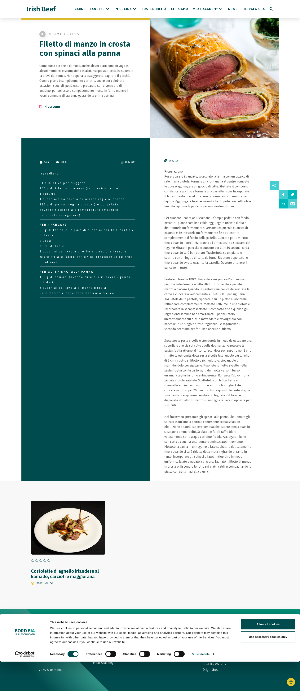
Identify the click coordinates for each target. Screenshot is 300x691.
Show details (201, 683)
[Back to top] (259, 621)
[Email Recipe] (292, 203)
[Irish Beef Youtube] (52, 640)
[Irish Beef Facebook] (46, 640)
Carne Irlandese (90, 9)
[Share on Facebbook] (283, 194)
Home (98, 621)
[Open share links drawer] (274, 185)
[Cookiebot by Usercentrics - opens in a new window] (25, 683)
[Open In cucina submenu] (134, 8)
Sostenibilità (154, 9)
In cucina (123, 9)
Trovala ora (253, 9)
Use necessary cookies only (268, 666)
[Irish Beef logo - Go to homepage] (41, 9)
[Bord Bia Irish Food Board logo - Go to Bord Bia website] (54, 624)
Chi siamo (179, 9)
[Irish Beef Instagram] (40, 640)
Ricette (116, 621)
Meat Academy (205, 9)
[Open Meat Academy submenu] (220, 8)
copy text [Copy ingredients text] (128, 161)
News (232, 9)
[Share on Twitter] (292, 194)
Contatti (176, 621)
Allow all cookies (268, 653)
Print (44, 162)
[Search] (271, 9)
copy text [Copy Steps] (171, 160)
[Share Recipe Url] (283, 203)
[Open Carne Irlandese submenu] (107, 8)
